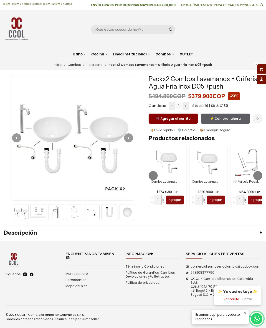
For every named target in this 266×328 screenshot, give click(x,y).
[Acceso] (261, 79)
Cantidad (157, 105)
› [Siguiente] (128, 137)
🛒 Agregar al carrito (173, 118)
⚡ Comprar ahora (225, 118)
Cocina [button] (99, 54)
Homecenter (76, 280)
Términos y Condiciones (145, 266)
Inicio (58, 65)
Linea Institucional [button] (132, 54)
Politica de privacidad (143, 282)
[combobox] (133, 29)
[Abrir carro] (261, 69)
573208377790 (200, 272)
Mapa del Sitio (77, 286)
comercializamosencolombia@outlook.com (223, 266)
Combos (74, 65)
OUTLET (186, 54)
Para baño (95, 65)
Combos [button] (165, 54)
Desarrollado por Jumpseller (76, 319)
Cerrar (247, 299)
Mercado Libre (77, 273)
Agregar (175, 200)
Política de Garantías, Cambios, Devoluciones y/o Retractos (150, 274)
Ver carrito (231, 299)
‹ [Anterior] (17, 137)
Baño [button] (79, 54)
